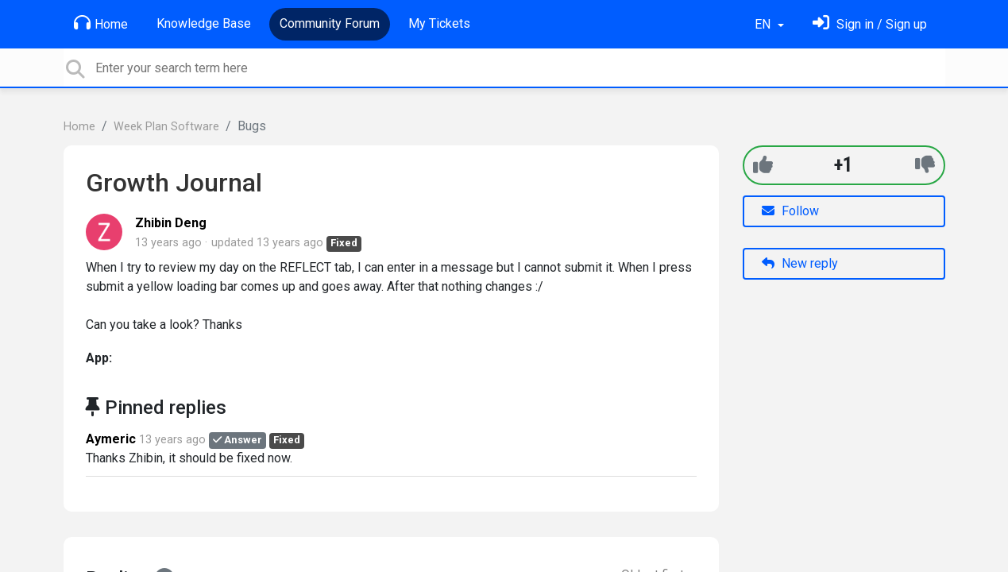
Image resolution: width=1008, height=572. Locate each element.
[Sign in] (869, 24)
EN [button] (764, 24)
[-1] (925, 164)
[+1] (763, 164)
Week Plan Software (166, 126)
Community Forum (330, 23)
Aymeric (111, 438)
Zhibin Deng (171, 222)
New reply (800, 263)
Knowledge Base (203, 23)
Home (101, 23)
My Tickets (439, 23)
